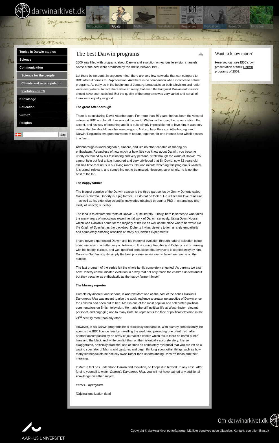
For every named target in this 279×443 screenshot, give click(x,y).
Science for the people (37, 75)
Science (25, 59)
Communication (31, 67)
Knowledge (27, 99)
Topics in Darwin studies (37, 51)
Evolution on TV (33, 91)
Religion (25, 122)
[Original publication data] (93, 393)
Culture (24, 115)
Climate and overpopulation (41, 83)
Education (26, 107)
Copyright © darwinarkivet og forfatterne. (158, 430)
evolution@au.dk (257, 430)
